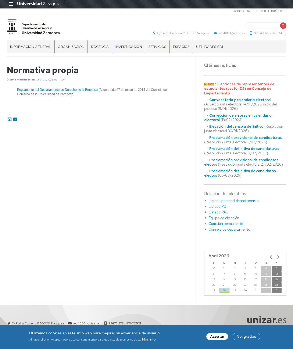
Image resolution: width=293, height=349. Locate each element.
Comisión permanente (225, 223)
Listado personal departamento (233, 200)
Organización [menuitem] (71, 46)
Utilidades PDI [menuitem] (209, 46)
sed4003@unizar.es (231, 33)
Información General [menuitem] (30, 46)
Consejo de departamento (229, 229)
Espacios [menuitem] (181, 46)
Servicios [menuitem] (157, 46)
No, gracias (246, 336)
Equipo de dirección (223, 218)
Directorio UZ (241, 11)
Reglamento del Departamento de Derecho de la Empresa (57, 90)
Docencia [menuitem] (100, 46)
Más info (149, 339)
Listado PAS (218, 212)
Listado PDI (218, 206)
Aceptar (217, 336)
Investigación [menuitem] (128, 46)
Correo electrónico (270, 11)
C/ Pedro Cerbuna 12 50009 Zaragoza (183, 33)
